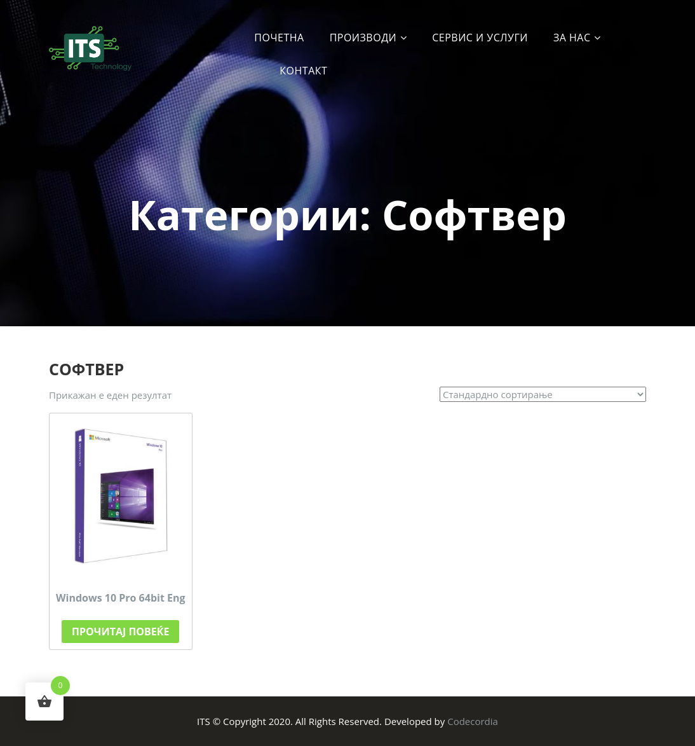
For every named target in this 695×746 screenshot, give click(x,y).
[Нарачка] (543, 394)
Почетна (279, 38)
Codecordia (472, 721)
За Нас (572, 38)
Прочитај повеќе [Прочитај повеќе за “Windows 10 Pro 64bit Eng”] (120, 632)
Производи (363, 38)
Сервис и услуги (480, 38)
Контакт (303, 71)
